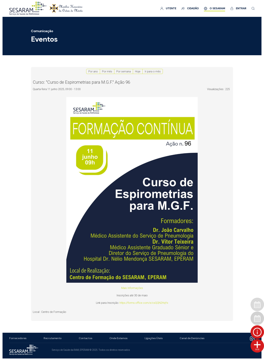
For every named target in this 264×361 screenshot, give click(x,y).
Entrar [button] (238, 8)
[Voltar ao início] (46, 8)
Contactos (85, 338)
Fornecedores (17, 338)
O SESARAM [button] (214, 8)
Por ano (93, 71)
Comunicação (42, 31)
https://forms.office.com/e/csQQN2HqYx (144, 302)
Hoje (137, 71)
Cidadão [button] (190, 8)
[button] (253, 8)
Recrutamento (52, 338)
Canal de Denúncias (191, 338)
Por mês (107, 71)
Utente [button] (168, 8)
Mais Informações (132, 288)
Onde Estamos (118, 338)
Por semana (123, 71)
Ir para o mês (153, 71)
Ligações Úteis (153, 338)
